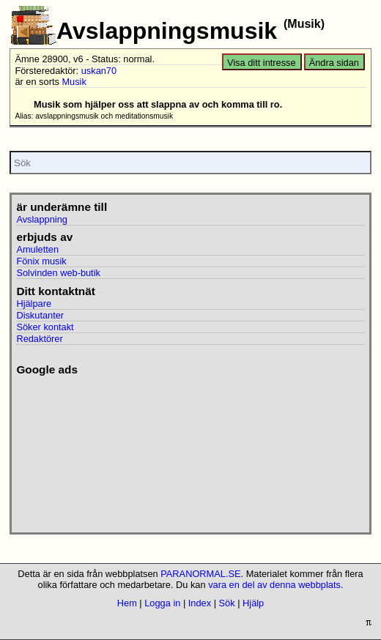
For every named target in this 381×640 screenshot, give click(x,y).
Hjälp (253, 603)
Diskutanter (40, 315)
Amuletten (37, 249)
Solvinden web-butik (58, 272)
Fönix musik (41, 261)
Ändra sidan (334, 62)
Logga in (162, 603)
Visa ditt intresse (261, 62)
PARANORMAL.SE (200, 573)
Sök (227, 603)
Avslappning (41, 219)
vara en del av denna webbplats (274, 584)
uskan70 (98, 70)
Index (199, 603)
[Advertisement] (97, 449)
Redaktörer (39, 338)
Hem (127, 603)
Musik (74, 81)
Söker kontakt (44, 326)
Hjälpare (33, 303)
